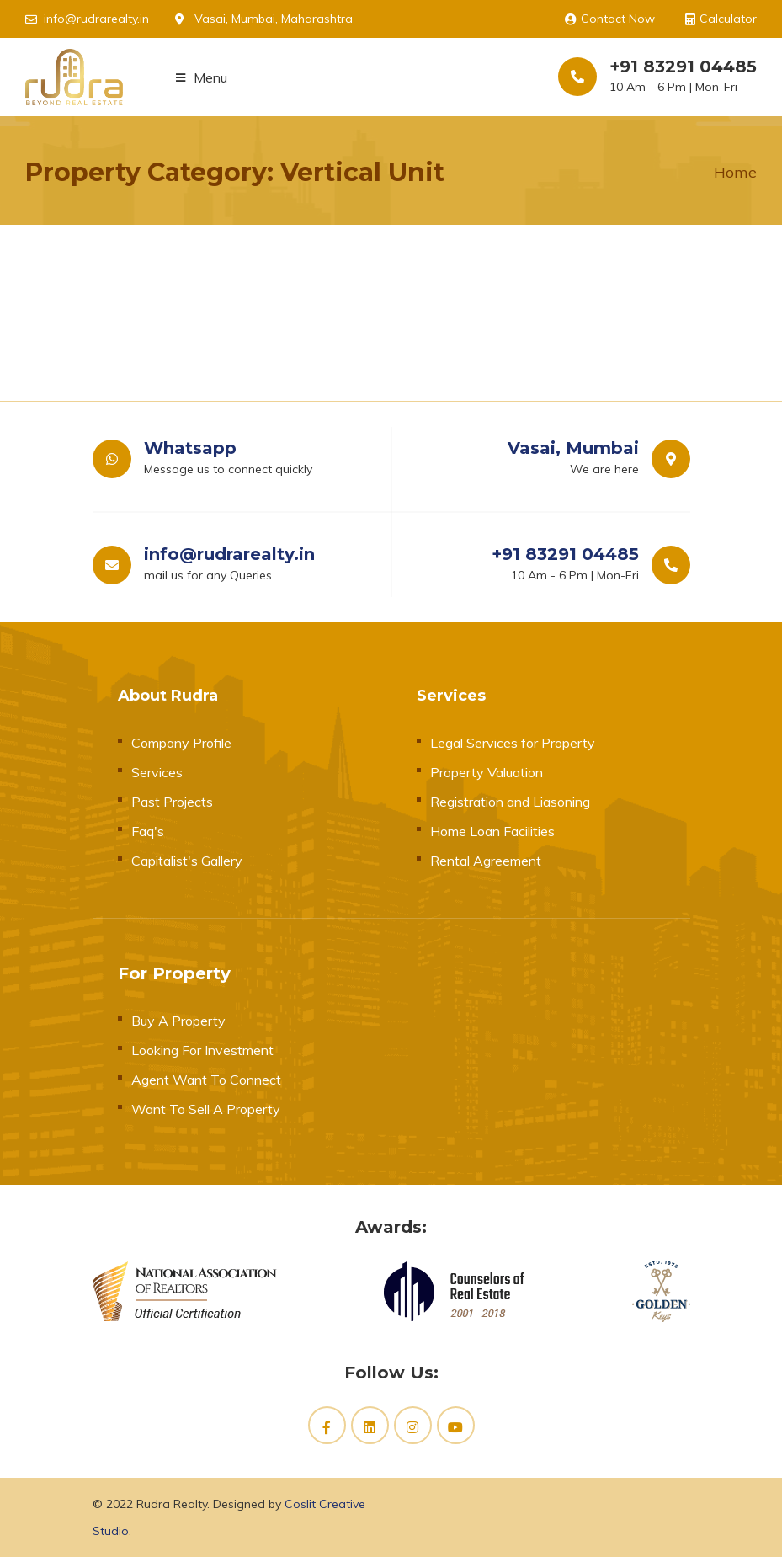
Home (735, 172)
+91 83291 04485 (683, 66)
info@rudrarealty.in (229, 554)
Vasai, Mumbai (573, 448)
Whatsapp (190, 448)
